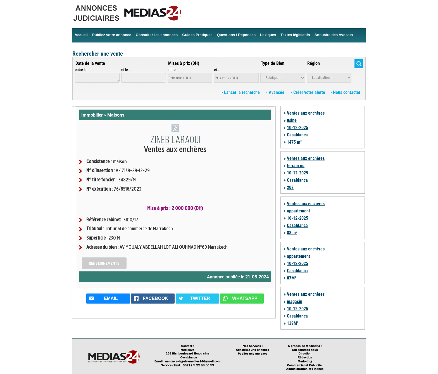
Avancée (275, 92)
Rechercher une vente (97, 54)
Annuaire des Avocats (334, 35)
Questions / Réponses (236, 35)
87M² (291, 278)
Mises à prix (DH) (183, 63)
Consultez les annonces (157, 35)
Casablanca (297, 135)
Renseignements (104, 263)
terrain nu (295, 165)
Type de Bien (272, 63)
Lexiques (268, 35)
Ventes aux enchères (306, 113)
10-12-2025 (297, 127)
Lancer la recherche (241, 92)
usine (292, 120)
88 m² (292, 232)
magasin (294, 301)
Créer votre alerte (308, 92)
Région (313, 63)
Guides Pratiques (197, 35)
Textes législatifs (295, 35)
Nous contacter (345, 92)
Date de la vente (90, 63)
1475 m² (294, 142)
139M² (292, 323)
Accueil (81, 35)
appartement (298, 211)
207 (290, 187)
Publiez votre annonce (111, 35)
